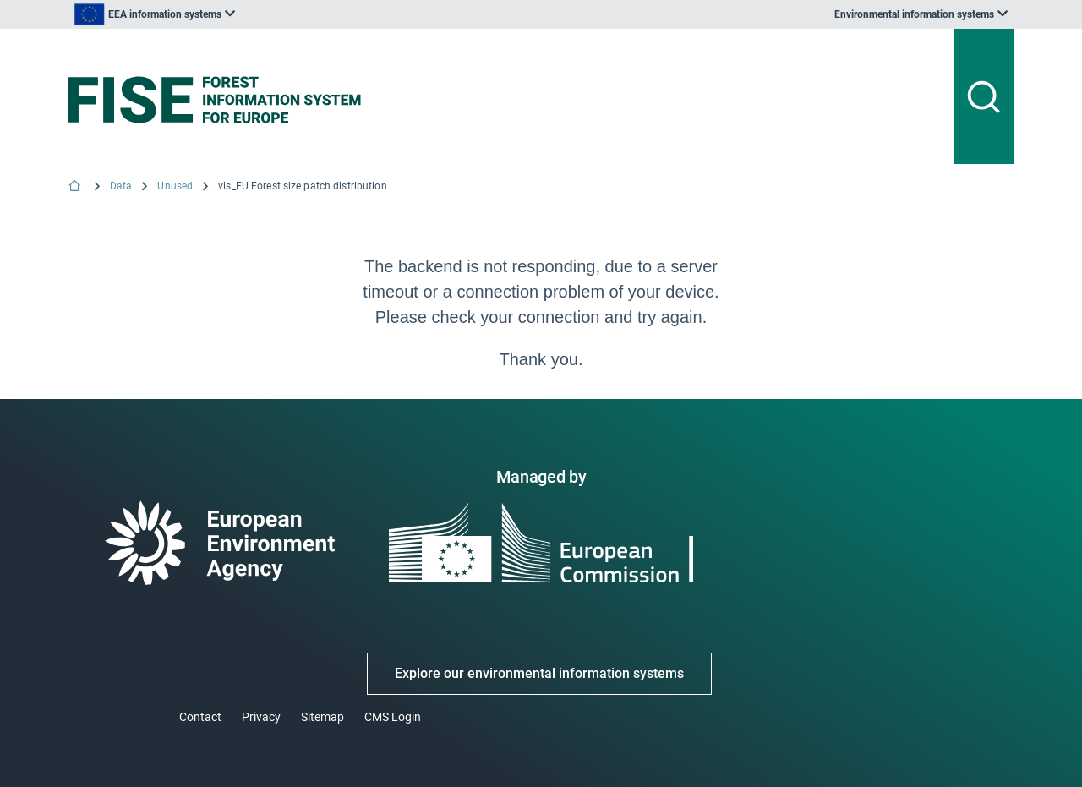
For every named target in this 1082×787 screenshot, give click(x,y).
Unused (175, 186)
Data (121, 186)
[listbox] (155, 14)
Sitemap (322, 717)
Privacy (261, 717)
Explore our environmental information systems (539, 673)
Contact (200, 717)
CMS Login (392, 717)
